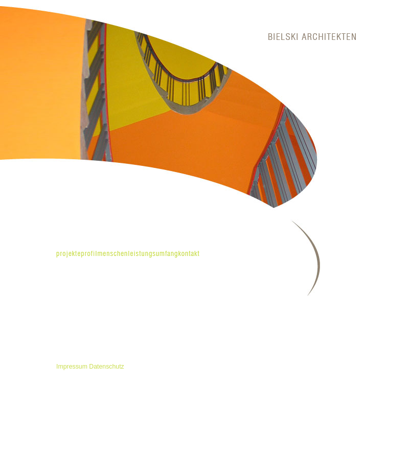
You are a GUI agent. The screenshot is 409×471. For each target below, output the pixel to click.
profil (89, 254)
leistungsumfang (153, 254)
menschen (112, 254)
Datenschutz (106, 366)
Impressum (71, 366)
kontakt (188, 254)
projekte (68, 254)
